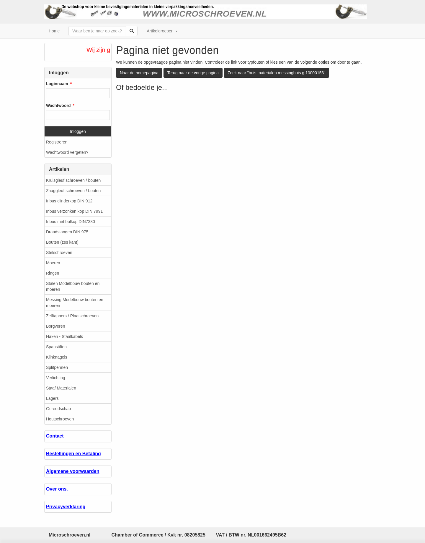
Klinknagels (56, 357)
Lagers (52, 398)
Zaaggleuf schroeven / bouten (73, 190)
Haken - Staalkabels (64, 336)
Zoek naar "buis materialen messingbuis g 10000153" (276, 72)
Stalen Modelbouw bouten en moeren (72, 286)
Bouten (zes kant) (62, 242)
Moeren (53, 262)
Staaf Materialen (61, 388)
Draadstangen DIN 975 (67, 232)
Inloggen (78, 131)
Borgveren (55, 326)
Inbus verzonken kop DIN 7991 (74, 211)
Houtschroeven (60, 419)
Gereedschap (58, 408)
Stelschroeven (59, 252)
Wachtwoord (58, 105)
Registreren (56, 142)
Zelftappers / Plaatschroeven (72, 315)
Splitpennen (57, 367)
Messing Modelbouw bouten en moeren (74, 302)
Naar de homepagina (139, 72)
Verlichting (55, 377)
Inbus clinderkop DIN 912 (69, 201)
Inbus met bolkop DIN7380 (70, 221)
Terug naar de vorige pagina (193, 72)
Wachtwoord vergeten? (67, 152)
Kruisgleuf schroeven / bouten (73, 180)
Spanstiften (56, 346)
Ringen (52, 273)
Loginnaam (57, 83)
